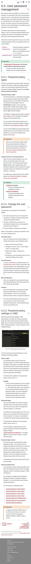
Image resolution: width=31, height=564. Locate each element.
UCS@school (10, 544)
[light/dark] (23, 2)
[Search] (26, 2)
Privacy (9, 560)
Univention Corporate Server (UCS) (15, 542)
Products (9, 540)
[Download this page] (18, 2)
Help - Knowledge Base (12, 552)
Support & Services (11, 547)
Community (10, 548)
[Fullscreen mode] (21, 2)
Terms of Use (10, 557)
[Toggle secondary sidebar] (29, 2)
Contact (9, 555)
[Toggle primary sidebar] (2, 2)
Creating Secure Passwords (12, 64)
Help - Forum (10, 550)
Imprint (8, 558)
